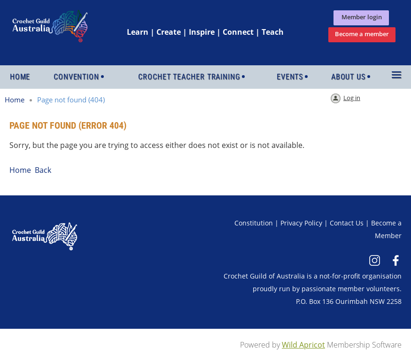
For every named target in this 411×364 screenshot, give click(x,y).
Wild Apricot (303, 345)
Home (14, 99)
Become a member (362, 34)
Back (43, 170)
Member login (361, 17)
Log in (351, 97)
